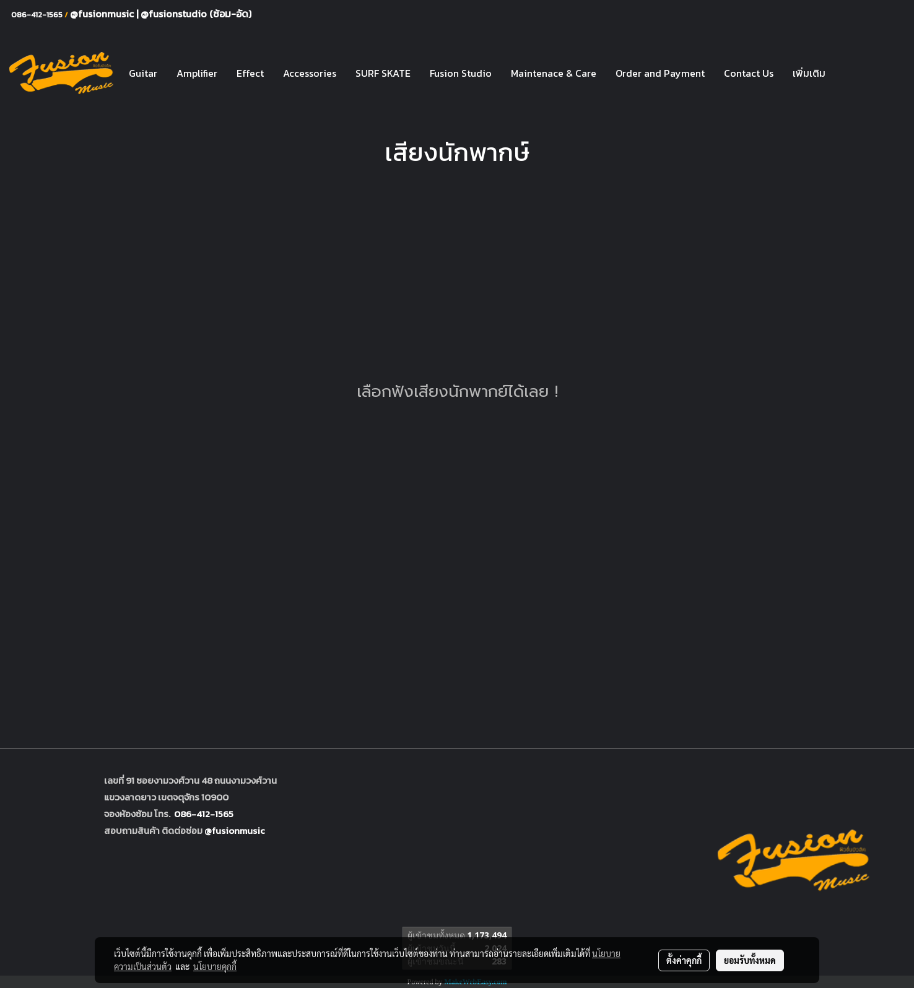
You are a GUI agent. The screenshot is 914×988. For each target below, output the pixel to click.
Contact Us (748, 73)
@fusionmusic (103, 13)
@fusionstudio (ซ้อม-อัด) (196, 13)
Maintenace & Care (553, 73)
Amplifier (196, 73)
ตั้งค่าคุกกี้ (684, 960)
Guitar (143, 73)
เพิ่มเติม (809, 73)
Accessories (309, 73)
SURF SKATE (383, 73)
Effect (250, 73)
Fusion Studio (461, 73)
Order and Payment (660, 73)
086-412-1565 (203, 814)
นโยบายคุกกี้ (215, 966)
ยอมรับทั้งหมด (750, 960)
